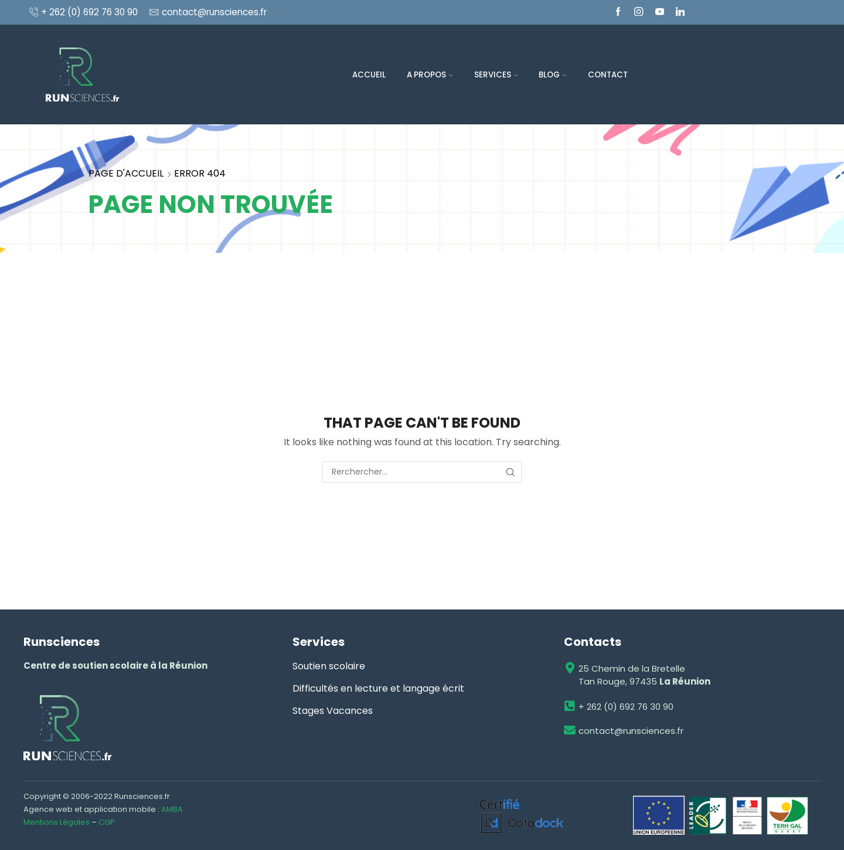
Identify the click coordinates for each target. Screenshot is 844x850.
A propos (430, 74)
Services (496, 74)
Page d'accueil (126, 173)
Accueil (369, 74)
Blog (553, 74)
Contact (608, 74)
